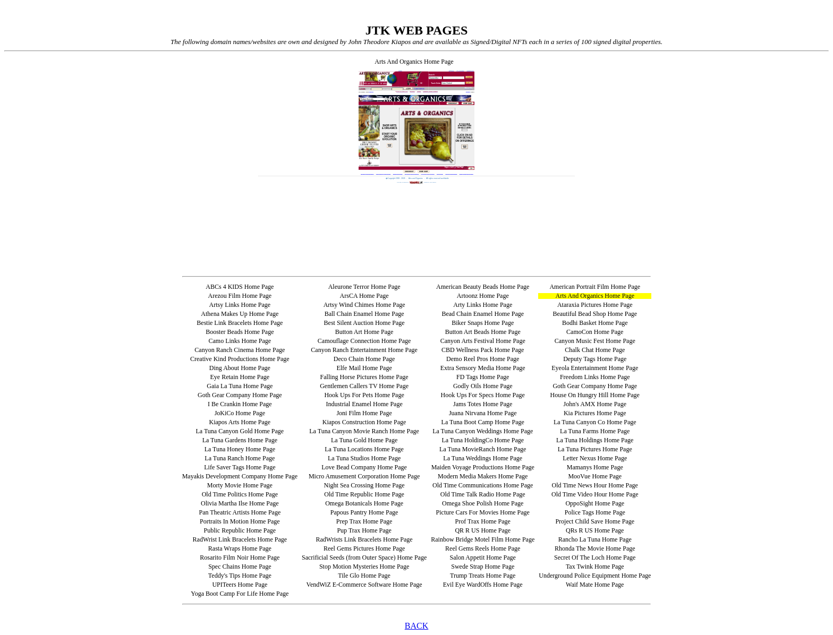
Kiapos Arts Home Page (240, 422)
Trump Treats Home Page (482, 575)
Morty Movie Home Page (240, 485)
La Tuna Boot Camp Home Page (482, 422)
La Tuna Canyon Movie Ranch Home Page (364, 431)
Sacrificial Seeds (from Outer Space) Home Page (364, 557)
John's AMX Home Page (595, 404)
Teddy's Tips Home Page (239, 575)
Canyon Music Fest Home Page (595, 341)
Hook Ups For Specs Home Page (483, 395)
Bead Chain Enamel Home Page (482, 314)
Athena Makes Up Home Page (239, 314)
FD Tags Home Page (482, 377)
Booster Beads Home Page (240, 332)
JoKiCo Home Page (240, 413)
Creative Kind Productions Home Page (240, 359)
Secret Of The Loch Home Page (594, 557)
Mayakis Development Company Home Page (240, 476)
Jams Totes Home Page (482, 404)
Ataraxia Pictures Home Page (595, 304)
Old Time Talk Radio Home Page (482, 494)
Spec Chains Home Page (239, 566)
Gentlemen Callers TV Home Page (364, 386)
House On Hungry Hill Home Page (595, 395)
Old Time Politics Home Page (240, 494)
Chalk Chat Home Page (595, 350)
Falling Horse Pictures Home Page (364, 377)
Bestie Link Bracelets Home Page (240, 323)
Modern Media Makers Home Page (483, 476)
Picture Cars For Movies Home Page (483, 512)
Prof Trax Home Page (483, 521)
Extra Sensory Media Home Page (482, 368)
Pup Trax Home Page (364, 530)
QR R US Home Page (483, 530)
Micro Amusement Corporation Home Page (364, 476)
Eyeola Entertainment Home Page (594, 368)
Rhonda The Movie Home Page (595, 548)
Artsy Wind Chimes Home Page (364, 304)
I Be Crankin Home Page (240, 404)
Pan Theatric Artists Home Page (239, 512)
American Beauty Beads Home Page (482, 286)
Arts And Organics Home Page (595, 295)
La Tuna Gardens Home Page (239, 440)
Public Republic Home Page (240, 530)
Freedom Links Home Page (595, 377)
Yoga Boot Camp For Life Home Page (239, 593)
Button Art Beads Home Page (483, 332)
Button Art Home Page (364, 332)
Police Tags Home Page (595, 512)
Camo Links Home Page (240, 341)
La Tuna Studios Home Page (364, 458)
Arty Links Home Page (482, 304)
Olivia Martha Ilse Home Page (240, 503)
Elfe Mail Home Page (364, 368)
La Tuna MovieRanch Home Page (482, 449)
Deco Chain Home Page (364, 359)
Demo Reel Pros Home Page (482, 359)
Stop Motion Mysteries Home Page (364, 566)
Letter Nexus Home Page (595, 458)
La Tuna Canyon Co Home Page (595, 422)
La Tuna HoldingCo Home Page (482, 440)
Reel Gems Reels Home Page (482, 548)
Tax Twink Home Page (595, 566)
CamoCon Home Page (594, 332)
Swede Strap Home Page (482, 566)
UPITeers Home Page (239, 584)
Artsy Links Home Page (240, 304)
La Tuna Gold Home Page (364, 440)
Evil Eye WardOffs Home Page (483, 584)
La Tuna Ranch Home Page (240, 458)
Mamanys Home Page (595, 467)
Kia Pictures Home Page (595, 413)
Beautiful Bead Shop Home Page (594, 314)
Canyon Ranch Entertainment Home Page (364, 350)
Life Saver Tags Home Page (239, 467)
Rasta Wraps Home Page (239, 548)
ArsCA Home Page (364, 295)
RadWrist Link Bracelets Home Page (240, 539)
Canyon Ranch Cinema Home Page (239, 350)
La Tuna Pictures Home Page (595, 449)
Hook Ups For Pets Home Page (364, 395)
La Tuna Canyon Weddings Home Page (482, 431)
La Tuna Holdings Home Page (594, 440)
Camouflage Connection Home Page (364, 341)
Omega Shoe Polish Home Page (482, 503)
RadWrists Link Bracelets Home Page (364, 539)
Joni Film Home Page (364, 413)
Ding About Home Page (239, 368)
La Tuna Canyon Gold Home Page (240, 431)
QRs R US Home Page (595, 530)
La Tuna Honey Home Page (240, 449)
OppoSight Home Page (594, 503)
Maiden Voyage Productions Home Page (482, 467)
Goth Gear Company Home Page (594, 386)
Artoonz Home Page (483, 295)
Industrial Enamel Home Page (364, 404)
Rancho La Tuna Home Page (595, 539)
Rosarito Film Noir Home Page (239, 557)
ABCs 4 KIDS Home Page (240, 286)
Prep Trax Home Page (364, 521)
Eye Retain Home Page (240, 377)
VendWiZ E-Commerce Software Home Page (364, 584)
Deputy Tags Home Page (594, 359)
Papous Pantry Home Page (364, 512)
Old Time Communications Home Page (482, 485)
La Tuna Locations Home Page (364, 449)
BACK (416, 625)
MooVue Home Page (595, 476)
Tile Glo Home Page (364, 575)
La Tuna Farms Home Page (595, 431)
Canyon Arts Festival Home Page (482, 341)
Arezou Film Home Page (240, 295)
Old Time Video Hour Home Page (594, 494)
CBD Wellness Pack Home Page (482, 350)
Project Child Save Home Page (594, 521)
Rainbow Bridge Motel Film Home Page (482, 539)
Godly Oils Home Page (483, 386)
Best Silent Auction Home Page (364, 323)
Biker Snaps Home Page (483, 323)
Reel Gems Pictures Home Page (364, 548)
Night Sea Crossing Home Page (364, 485)
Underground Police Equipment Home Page (595, 575)
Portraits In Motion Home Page (240, 521)
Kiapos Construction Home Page (364, 422)
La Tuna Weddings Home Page (482, 458)
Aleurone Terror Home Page (364, 286)
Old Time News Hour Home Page (595, 485)
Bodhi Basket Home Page (595, 323)
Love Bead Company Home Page (364, 467)
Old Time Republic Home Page (364, 494)
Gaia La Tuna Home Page (240, 386)
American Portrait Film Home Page (594, 286)
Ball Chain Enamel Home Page (364, 314)
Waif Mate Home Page (595, 584)
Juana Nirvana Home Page (483, 413)
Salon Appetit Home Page (483, 557)
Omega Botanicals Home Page (364, 503)
